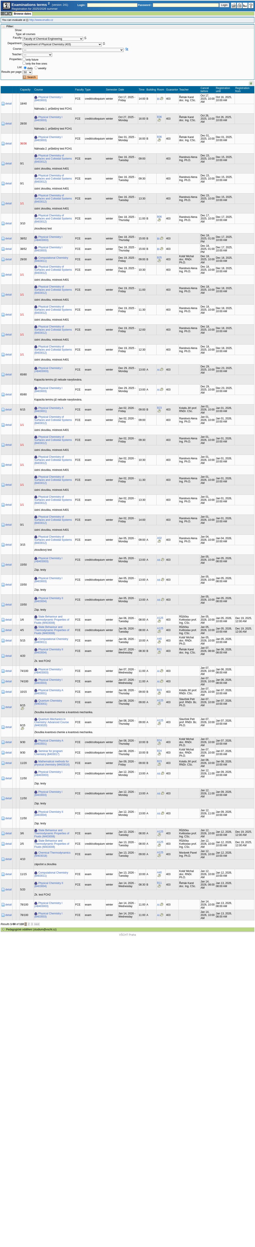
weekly (42, 68)
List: (19, 67)
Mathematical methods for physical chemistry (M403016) (52, 763)
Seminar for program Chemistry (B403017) (48, 753)
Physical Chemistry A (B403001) (48, 409)
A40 (159, 638)
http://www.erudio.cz (41, 20)
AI (158, 369)
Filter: (10, 26)
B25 (159, 257)
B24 (159, 740)
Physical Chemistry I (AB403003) (48, 238)
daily (30, 68)
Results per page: (11, 71)
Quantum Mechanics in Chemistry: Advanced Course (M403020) (51, 722)
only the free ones (36, 63)
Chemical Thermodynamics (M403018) (52, 854)
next (36, 924)
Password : (145, 5)
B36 (159, 116)
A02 (159, 538)
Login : (81, 5)
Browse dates (22, 13)
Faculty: (17, 37)
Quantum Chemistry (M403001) (48, 702)
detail (8, 103)
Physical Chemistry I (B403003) (48, 99)
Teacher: (17, 54)
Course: (17, 48)
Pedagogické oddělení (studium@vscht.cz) (31, 929)
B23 (159, 407)
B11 (159, 649)
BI (158, 99)
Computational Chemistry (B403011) (51, 259)
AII (158, 560)
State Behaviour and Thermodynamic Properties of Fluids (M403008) (51, 619)
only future (32, 59)
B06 (159, 216)
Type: (19, 34)
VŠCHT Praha (127, 934)
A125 (160, 618)
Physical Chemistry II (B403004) (48, 600)
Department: (15, 43)
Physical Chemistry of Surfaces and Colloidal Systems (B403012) (53, 158)
